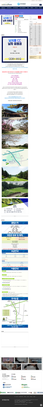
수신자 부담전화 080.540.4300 (5, 377)
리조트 (35, 23)
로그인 (37, 0)
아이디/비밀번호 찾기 (34, 19)
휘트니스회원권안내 (22, 7)
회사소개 (36, 7)
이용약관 (25, 396)
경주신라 (30, 29)
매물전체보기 (3, 7)
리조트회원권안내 (15, 7)
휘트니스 (39, 23)
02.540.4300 (5, 376)
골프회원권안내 (9, 7)
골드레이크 (31, 32)
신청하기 (39, 52)
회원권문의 (31, 396)
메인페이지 (33, 0)
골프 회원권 (31, 23)
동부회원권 (21, 4)
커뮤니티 (40, 7)
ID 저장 (30, 19)
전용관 (28, 7)
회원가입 (40, 0)
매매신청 (32, 7)
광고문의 (28, 396)
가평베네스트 (31, 28)
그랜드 (30, 34)
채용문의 (34, 396)
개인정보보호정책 (21, 396)
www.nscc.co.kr (20, 31)
